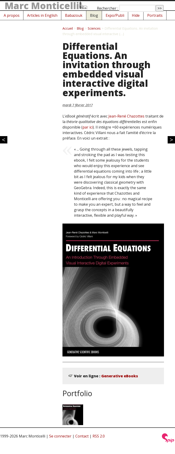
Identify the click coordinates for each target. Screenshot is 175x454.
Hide (136, 15)
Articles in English (42, 15)
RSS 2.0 (99, 436)
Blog (94, 15)
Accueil (67, 28)
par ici (87, 127)
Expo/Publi (115, 15)
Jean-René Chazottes (126, 116)
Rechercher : (107, 8)
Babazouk (73, 15)
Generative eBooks (119, 375)
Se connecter (60, 436)
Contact (82, 436)
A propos (12, 15)
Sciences (94, 28)
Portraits (155, 15)
